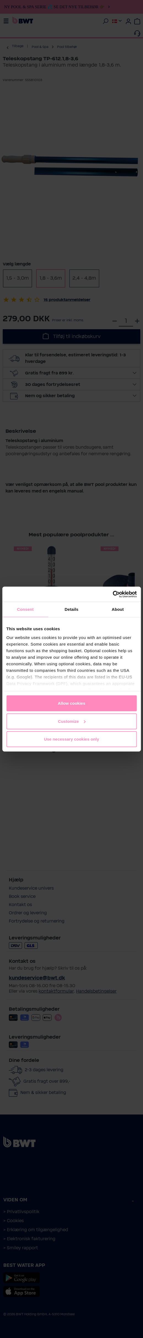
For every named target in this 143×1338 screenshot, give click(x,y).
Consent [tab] (25, 609)
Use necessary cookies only (71, 739)
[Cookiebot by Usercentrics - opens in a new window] (112, 594)
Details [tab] (72, 609)
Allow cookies (71, 703)
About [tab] (118, 609)
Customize (71, 721)
